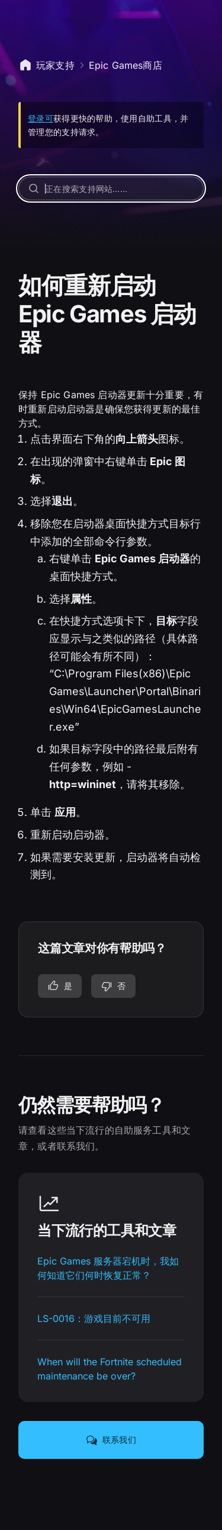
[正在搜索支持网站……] (111, 188)
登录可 (40, 118)
